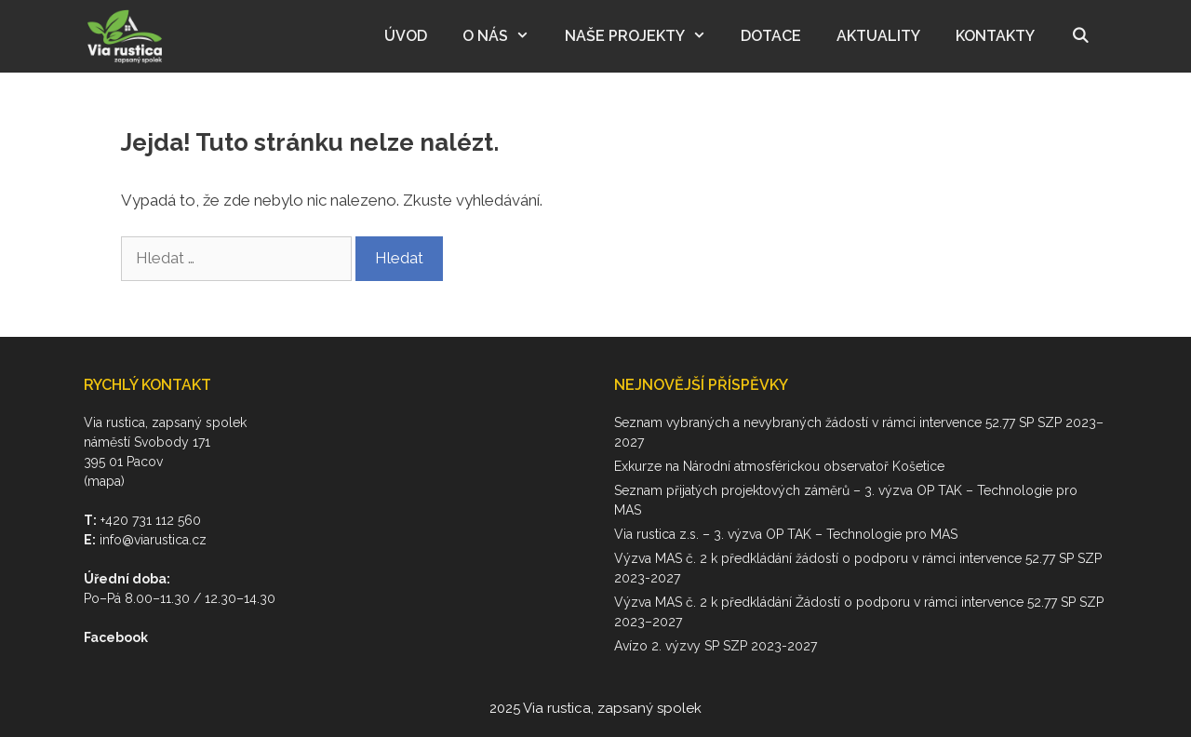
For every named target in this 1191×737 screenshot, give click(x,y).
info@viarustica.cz (153, 539)
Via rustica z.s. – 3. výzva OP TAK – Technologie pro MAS (785, 534)
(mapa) (104, 481)
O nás (504, 36)
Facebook (116, 637)
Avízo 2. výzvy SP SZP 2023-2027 (715, 645)
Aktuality (878, 36)
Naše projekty (644, 36)
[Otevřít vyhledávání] (1079, 36)
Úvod (405, 36)
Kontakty (995, 36)
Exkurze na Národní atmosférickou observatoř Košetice (779, 466)
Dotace (771, 36)
